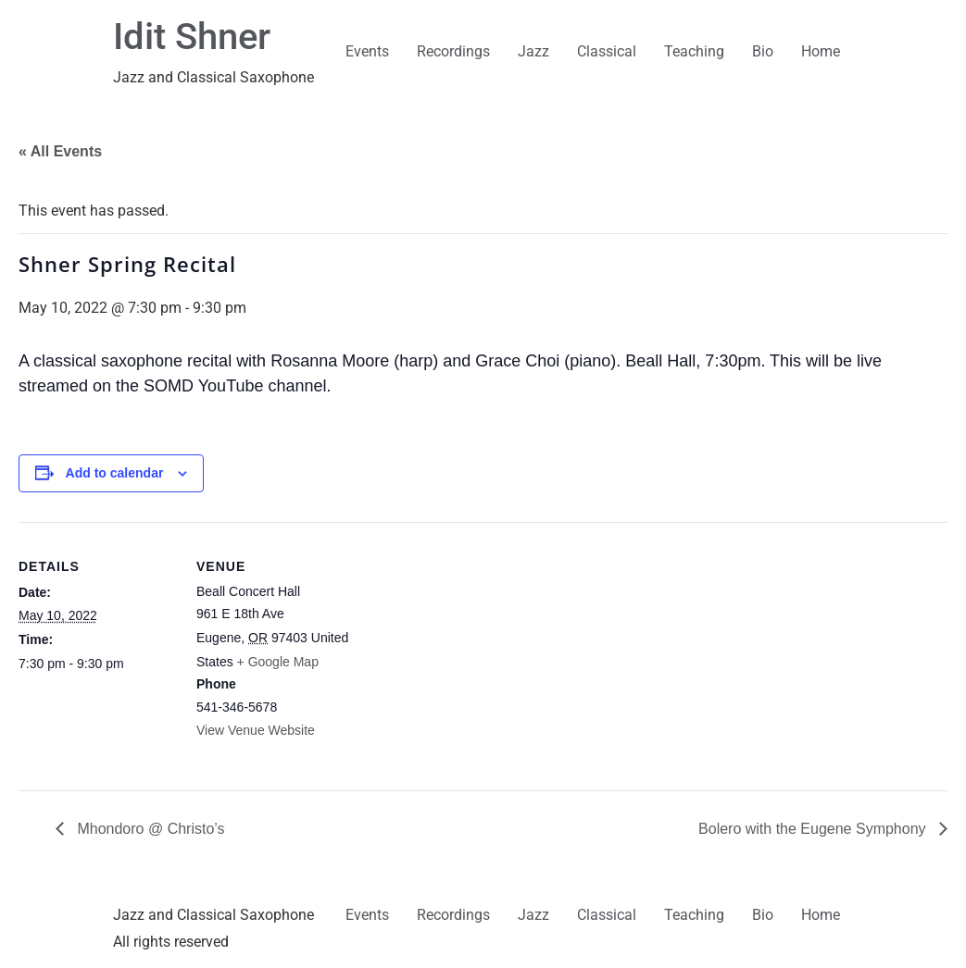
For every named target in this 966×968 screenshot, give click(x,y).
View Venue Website (255, 730)
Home (820, 51)
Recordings (453, 51)
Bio (762, 51)
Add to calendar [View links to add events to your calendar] (115, 472)
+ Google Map (278, 661)
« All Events (60, 151)
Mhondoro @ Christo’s (149, 829)
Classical (606, 51)
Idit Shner (191, 36)
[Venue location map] (472, 650)
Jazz (533, 51)
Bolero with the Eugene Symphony (814, 829)
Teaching (694, 51)
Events (367, 51)
